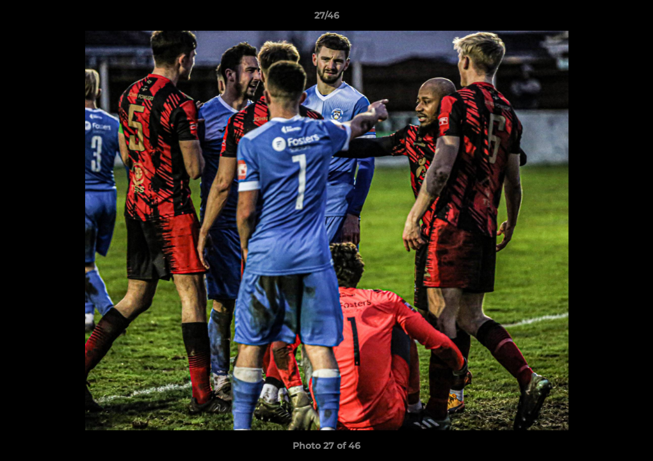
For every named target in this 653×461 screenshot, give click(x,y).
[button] (630, 18)
